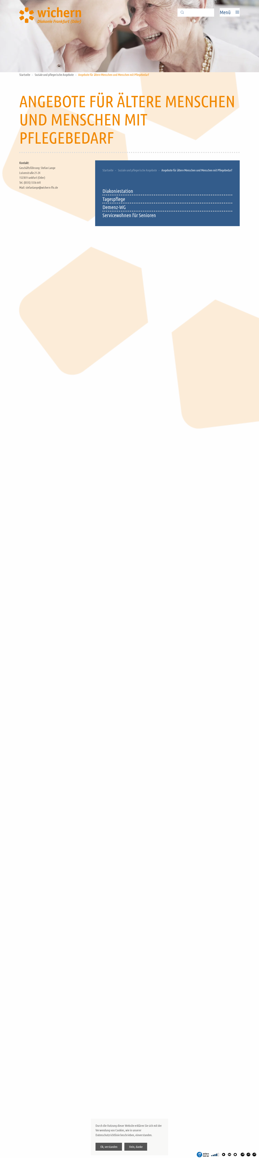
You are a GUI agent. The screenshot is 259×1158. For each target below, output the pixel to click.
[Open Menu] (230, 12)
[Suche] (195, 12)
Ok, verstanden (108, 1146)
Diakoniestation (117, 191)
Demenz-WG (114, 207)
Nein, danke (136, 1146)
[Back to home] (51, 12)
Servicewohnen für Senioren (129, 215)
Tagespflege (113, 199)
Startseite (24, 74)
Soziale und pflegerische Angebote (54, 74)
